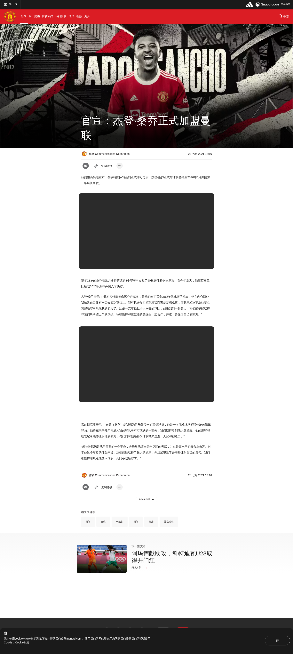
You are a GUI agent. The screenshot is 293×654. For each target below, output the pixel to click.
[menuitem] (24, 16)
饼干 (7, 633)
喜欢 (103, 521)
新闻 (88, 521)
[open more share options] (119, 166)
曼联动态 (168, 521)
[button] (10, 4)
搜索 (151, 521)
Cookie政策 (22, 642)
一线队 (119, 521)
